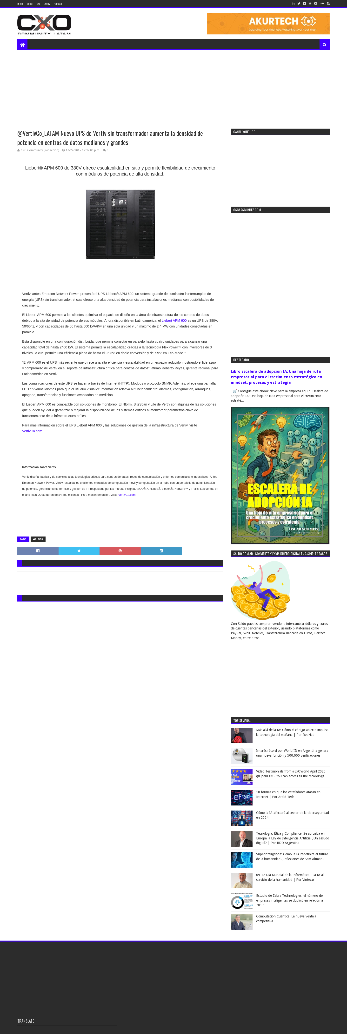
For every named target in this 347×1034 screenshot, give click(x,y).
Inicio (20, 4)
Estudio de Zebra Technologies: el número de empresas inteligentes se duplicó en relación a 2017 (289, 900)
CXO (38, 4)
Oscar (30, 4)
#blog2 (38, 539)
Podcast (58, 4)
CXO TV (47, 4)
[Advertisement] (173, 86)
